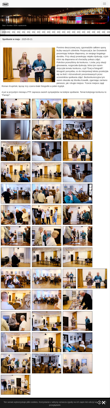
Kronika (9, 25)
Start (4, 25)
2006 (103, 32)
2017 (48, 32)
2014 (63, 32)
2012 (73, 32)
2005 (108, 32)
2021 (28, 32)
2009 (88, 32)
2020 (33, 32)
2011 (78, 32)
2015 (58, 32)
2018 (43, 32)
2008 (93, 32)
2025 (8, 32)
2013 (68, 32)
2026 (15, 25)
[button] (8, 15)
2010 (83, 32)
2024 (13, 32)
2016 (53, 32)
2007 (98, 32)
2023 (18, 32)
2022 (23, 32)
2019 (38, 32)
